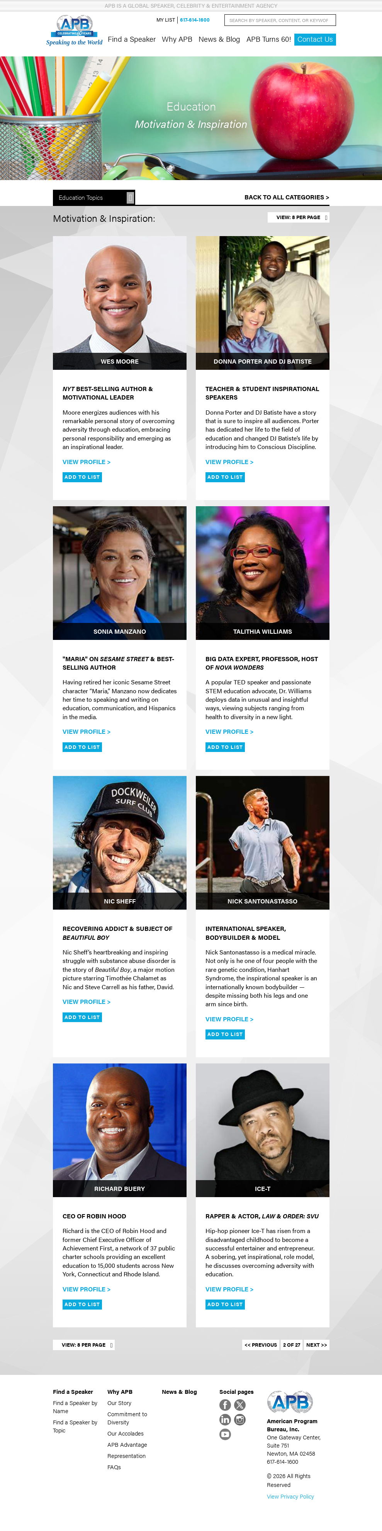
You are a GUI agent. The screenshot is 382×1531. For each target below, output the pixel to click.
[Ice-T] (262, 1130)
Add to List (82, 476)
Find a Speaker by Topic (75, 1426)
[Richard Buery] (120, 1130)
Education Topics (81, 197)
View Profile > (87, 461)
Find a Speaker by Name (75, 1406)
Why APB (177, 38)
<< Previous (260, 1344)
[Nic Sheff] (120, 843)
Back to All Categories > (286, 196)
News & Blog (219, 38)
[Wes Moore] (120, 303)
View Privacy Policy (290, 1496)
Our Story (119, 1402)
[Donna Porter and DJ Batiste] (262, 303)
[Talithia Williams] (262, 573)
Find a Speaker (132, 38)
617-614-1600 (195, 20)
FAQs (114, 1467)
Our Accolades (125, 1433)
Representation (126, 1455)
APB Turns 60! (268, 38)
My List (165, 20)
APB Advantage (127, 1444)
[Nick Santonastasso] (262, 843)
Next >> (316, 1344)
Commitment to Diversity (127, 1418)
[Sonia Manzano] (120, 573)
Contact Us (315, 39)
